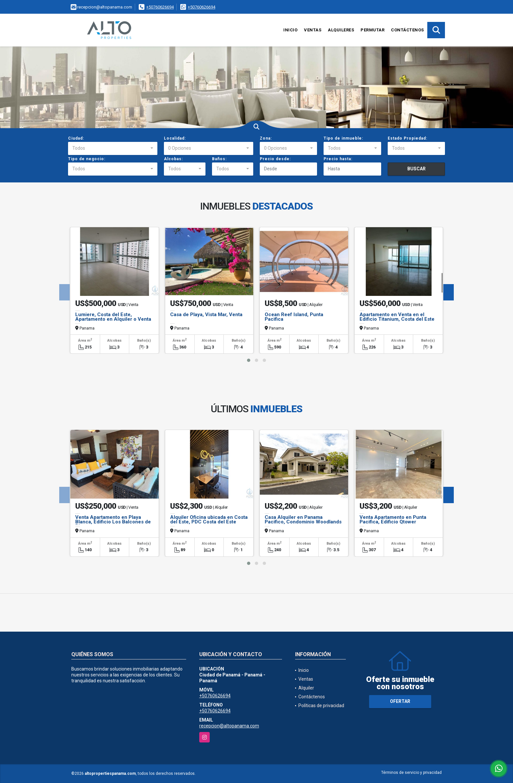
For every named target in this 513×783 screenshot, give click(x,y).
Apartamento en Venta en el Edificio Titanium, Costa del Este (397, 317)
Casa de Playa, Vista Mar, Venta (206, 314)
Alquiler (306, 687)
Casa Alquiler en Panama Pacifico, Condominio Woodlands (303, 519)
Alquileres (341, 29)
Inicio (290, 29)
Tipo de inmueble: (343, 138)
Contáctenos (407, 29)
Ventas (312, 29)
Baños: (219, 159)
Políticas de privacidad (321, 705)
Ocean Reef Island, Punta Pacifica (294, 317)
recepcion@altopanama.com (229, 725)
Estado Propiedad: (407, 138)
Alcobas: (173, 159)
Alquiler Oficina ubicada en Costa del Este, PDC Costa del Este (209, 519)
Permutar (372, 29)
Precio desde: (275, 159)
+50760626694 (160, 7)
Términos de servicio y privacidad (411, 772)
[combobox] (112, 148)
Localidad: (175, 138)
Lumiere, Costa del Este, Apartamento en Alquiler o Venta (113, 317)
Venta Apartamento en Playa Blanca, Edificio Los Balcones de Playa (113, 521)
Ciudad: (76, 138)
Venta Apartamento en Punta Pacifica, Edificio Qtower (393, 519)
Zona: (266, 138)
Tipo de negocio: (86, 159)
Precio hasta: (338, 159)
